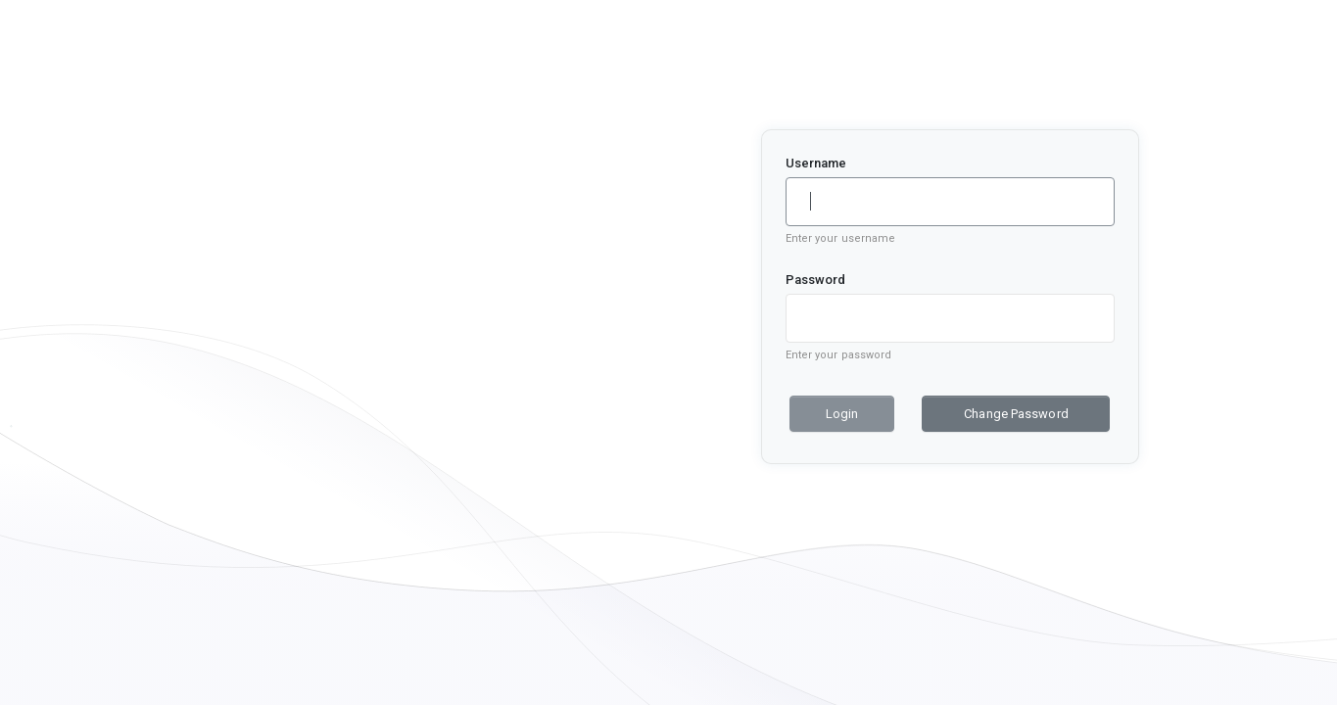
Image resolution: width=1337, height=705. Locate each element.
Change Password (1016, 413)
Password (816, 279)
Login (842, 413)
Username (816, 163)
